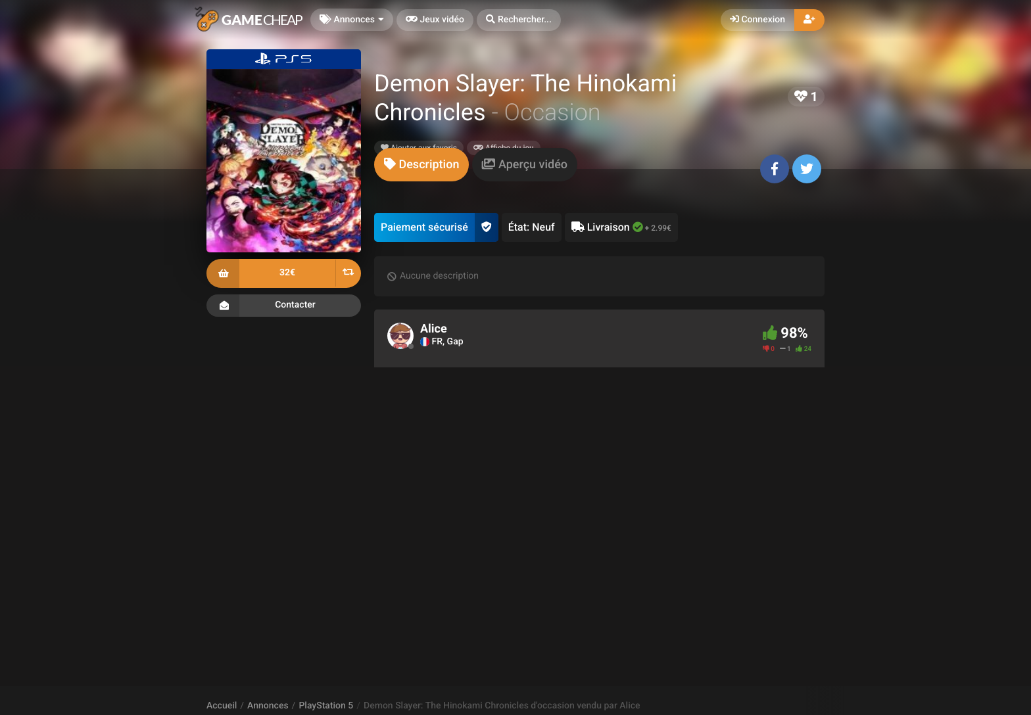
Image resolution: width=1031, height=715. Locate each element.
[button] (519, 20)
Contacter (283, 305)
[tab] (421, 164)
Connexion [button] (757, 19)
